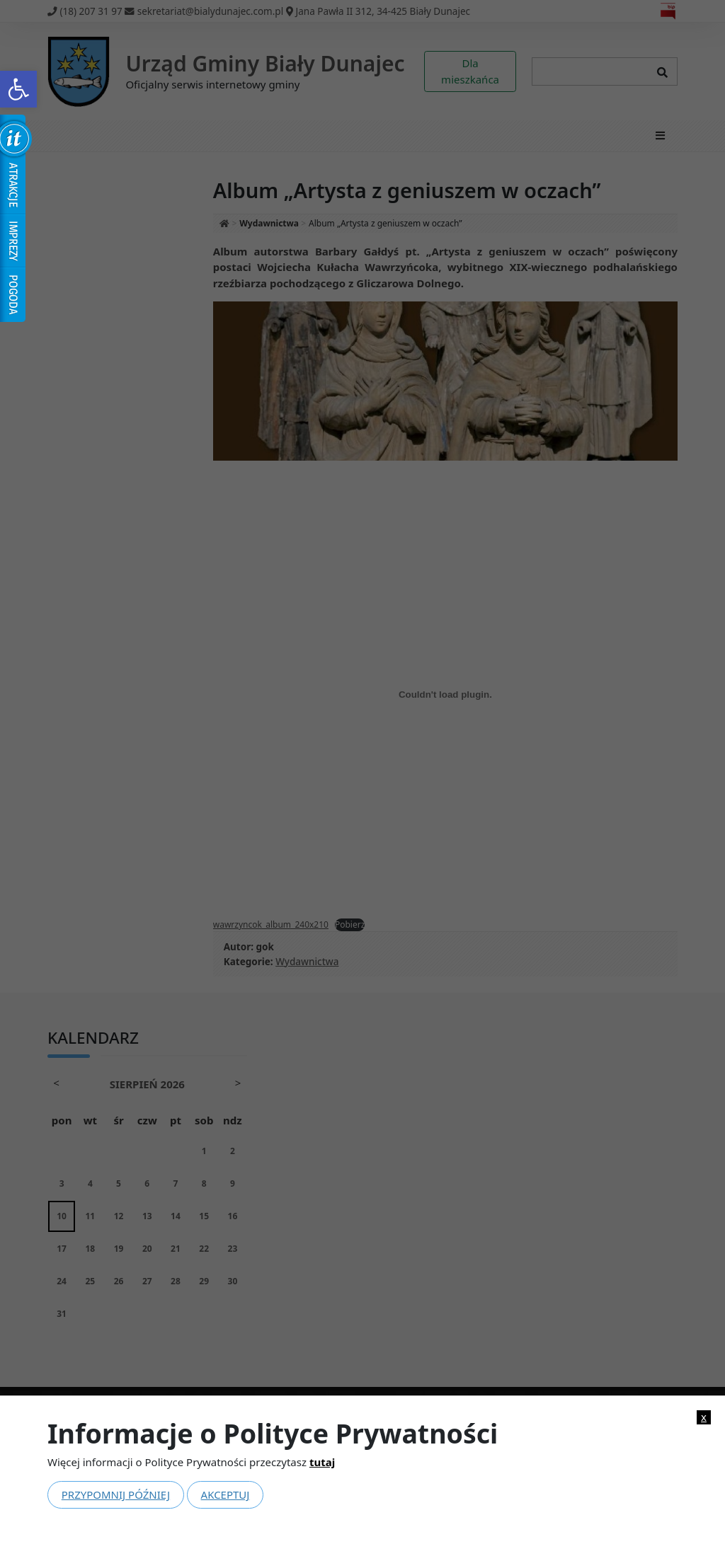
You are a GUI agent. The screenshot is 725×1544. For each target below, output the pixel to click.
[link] (18, 89)
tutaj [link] (322, 1462)
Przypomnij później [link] (116, 1494)
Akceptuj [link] (225, 1494)
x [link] (704, 1417)
